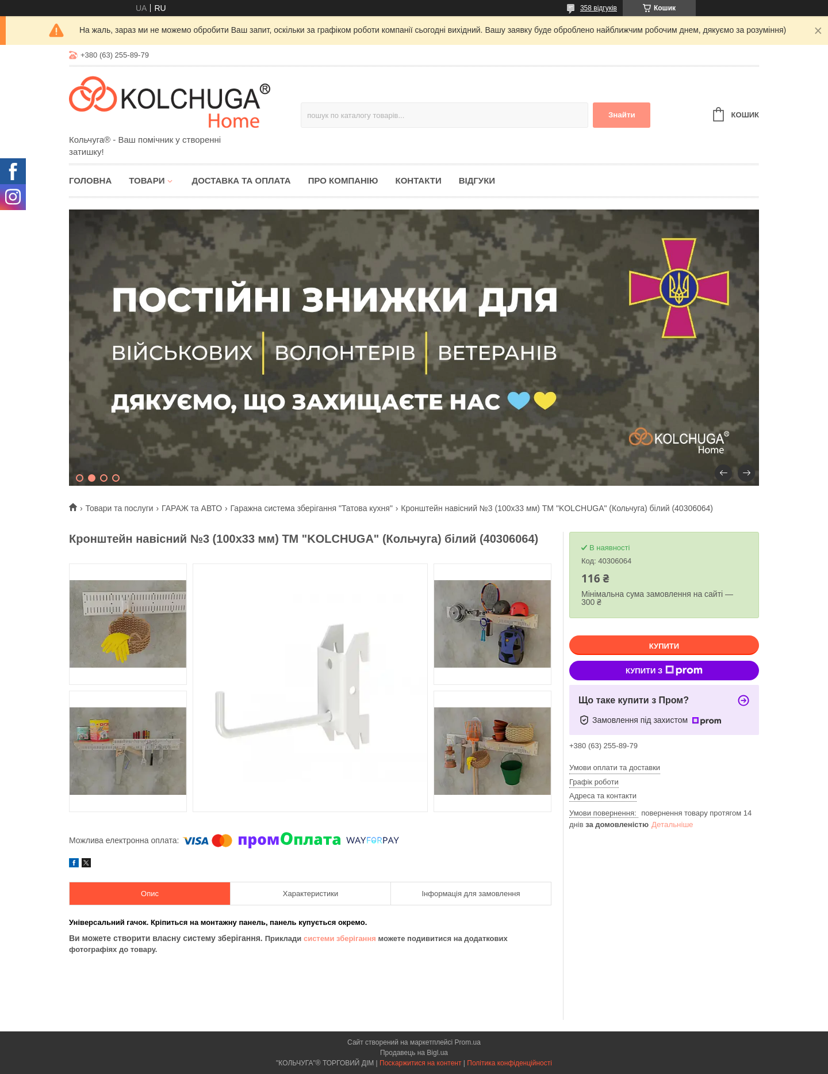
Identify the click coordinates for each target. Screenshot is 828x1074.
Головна (90, 180)
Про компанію (343, 180)
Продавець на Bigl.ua (414, 1053)
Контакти (418, 180)
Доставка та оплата (240, 180)
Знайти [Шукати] (621, 115)
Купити (664, 646)
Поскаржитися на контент (420, 1063)
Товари (146, 180)
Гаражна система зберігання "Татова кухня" (312, 508)
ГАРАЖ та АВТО (192, 508)
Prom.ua (468, 1042)
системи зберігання (340, 938)
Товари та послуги (119, 508)
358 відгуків (598, 8)
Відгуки (477, 180)
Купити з (664, 670)
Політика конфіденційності (509, 1063)
